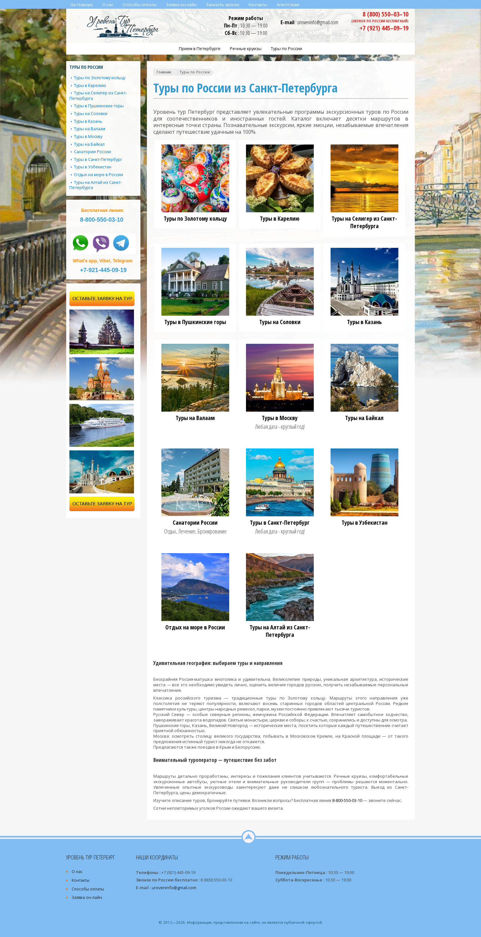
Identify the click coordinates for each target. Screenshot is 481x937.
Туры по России (194, 71)
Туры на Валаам (195, 418)
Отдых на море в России (195, 627)
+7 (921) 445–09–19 (384, 27)
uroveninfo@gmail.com (317, 22)
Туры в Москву (280, 418)
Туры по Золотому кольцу (195, 218)
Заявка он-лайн (87, 897)
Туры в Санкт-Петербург (280, 522)
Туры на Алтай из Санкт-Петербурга (280, 630)
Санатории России (195, 522)
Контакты (80, 880)
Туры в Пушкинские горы (195, 322)
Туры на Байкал (364, 418)
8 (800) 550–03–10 (385, 13)
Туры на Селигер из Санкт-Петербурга (364, 222)
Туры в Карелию (280, 218)
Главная (164, 71)
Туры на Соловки (280, 322)
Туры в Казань (364, 322)
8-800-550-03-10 (347, 800)
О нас (77, 871)
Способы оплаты (88, 889)
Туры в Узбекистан (364, 522)
